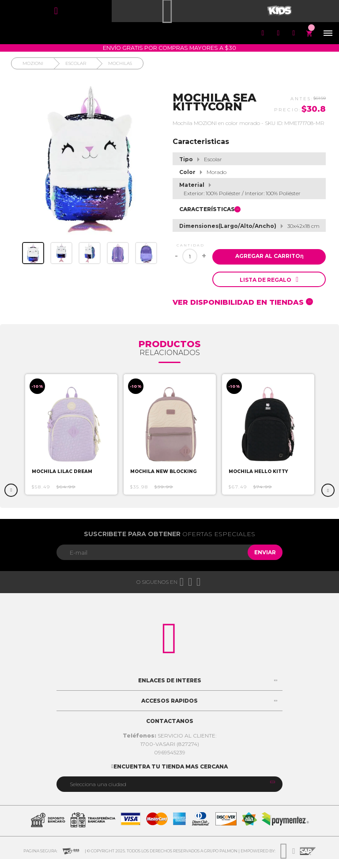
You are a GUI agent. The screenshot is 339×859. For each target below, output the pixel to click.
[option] (71, 434)
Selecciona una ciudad (98, 784)
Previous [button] (11, 490)
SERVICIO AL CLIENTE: (170, 735)
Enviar (265, 552)
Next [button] (328, 490)
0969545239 (169, 752)
